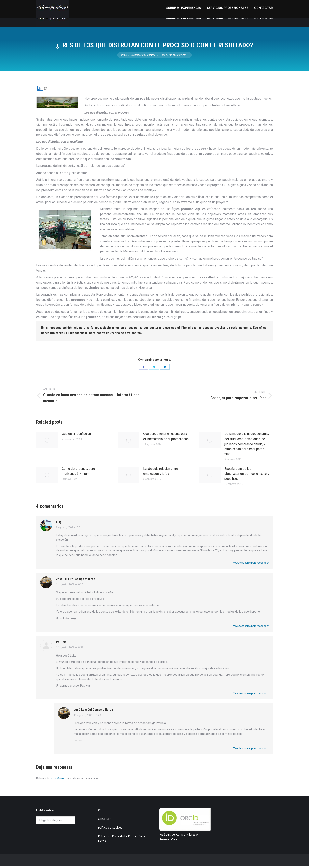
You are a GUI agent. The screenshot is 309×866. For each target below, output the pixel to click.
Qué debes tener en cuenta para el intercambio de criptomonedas (166, 436)
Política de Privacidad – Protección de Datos (122, 838)
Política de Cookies (110, 827)
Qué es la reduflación (76, 434)
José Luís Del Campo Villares (75, 579)
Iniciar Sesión (57, 778)
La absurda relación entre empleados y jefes (160, 471)
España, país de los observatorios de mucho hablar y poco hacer (246, 474)
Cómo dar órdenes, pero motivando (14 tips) (78, 471)
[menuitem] (183, 17)
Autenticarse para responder (251, 562)
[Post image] (47, 440)
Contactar (104, 819)
